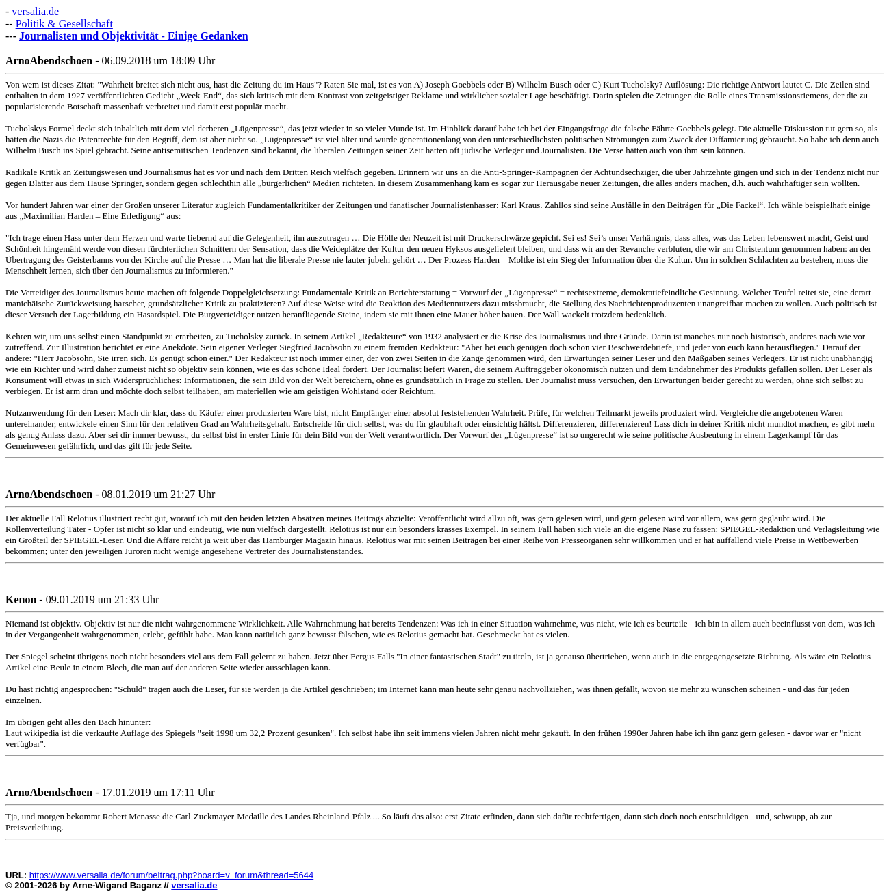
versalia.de (35, 11)
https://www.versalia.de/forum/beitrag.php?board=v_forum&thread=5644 (171, 875)
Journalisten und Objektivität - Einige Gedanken (133, 36)
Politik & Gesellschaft (64, 23)
